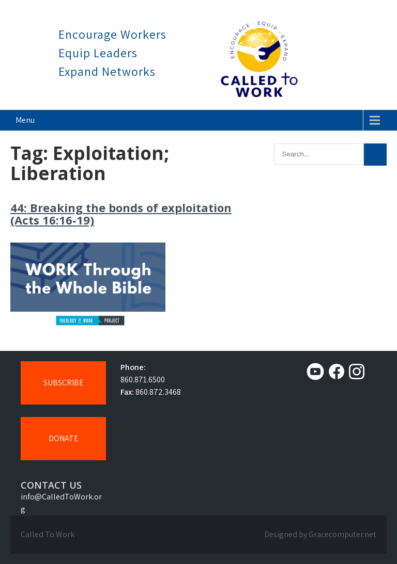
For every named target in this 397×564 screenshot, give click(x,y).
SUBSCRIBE (63, 382)
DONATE (64, 438)
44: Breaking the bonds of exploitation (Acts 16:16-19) (121, 214)
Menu (25, 120)
